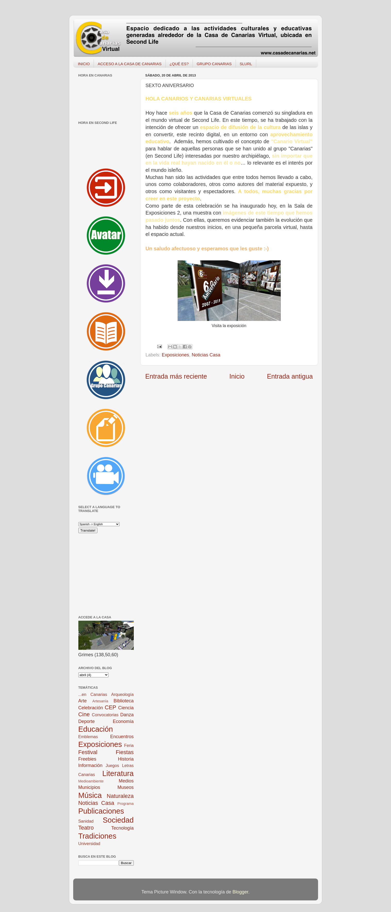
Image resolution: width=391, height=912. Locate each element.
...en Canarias (92, 694)
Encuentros (122, 736)
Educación (95, 729)
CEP (110, 707)
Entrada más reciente (176, 376)
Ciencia (126, 707)
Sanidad (86, 821)
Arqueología (122, 694)
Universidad (89, 843)
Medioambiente (91, 781)
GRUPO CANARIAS (214, 64)
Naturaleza (120, 796)
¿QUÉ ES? (179, 64)
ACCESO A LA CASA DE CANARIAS (130, 64)
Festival (87, 752)
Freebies (87, 759)
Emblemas (88, 736)
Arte (82, 700)
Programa (125, 804)
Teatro (86, 827)
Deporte (86, 721)
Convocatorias (105, 714)
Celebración (90, 707)
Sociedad (118, 820)
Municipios (89, 787)
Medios (126, 780)
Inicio (237, 376)
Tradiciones (97, 836)
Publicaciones (101, 811)
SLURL (246, 64)
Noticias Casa (206, 354)
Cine (84, 714)
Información (90, 765)
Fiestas (125, 752)
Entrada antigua (290, 376)
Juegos (112, 765)
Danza (127, 714)
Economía (123, 721)
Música (90, 795)
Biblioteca (123, 700)
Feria (129, 745)
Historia (126, 759)
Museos (125, 787)
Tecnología (122, 828)
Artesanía (100, 701)
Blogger (240, 891)
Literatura (118, 773)
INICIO (84, 64)
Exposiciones (175, 354)
